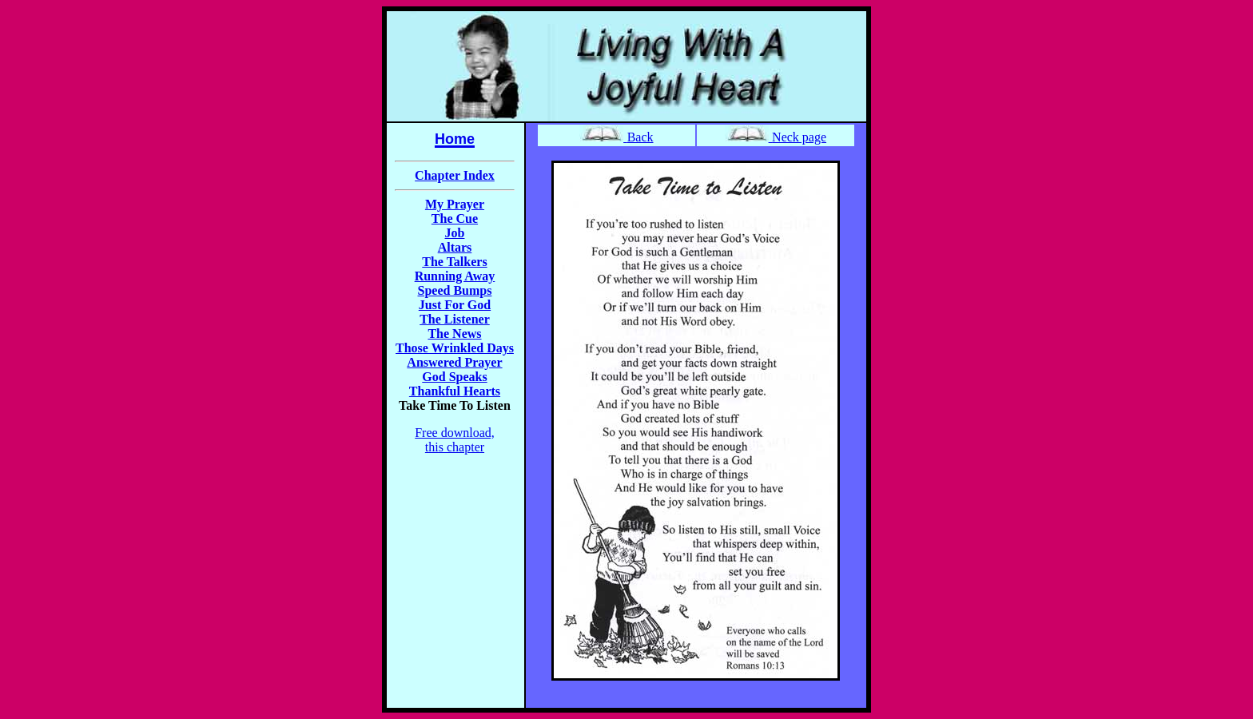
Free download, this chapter (455, 440)
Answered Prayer (454, 362)
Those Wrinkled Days (455, 348)
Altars (455, 247)
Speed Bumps (455, 290)
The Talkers (454, 261)
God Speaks (454, 376)
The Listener (455, 319)
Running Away (455, 276)
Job (455, 233)
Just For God (455, 305)
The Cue (455, 218)
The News (454, 333)
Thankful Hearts (454, 391)
